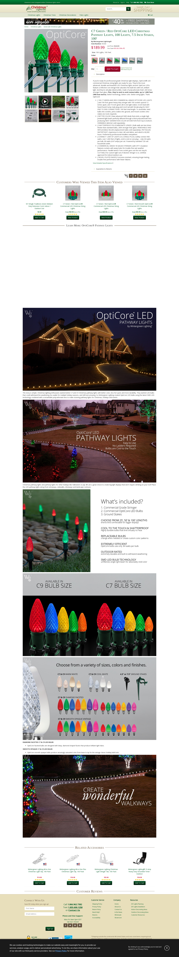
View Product (73, 218)
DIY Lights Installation (138, 907)
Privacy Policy (96, 907)
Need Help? (96, 912)
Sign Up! (50, 929)
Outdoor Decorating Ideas (139, 912)
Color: (93, 55)
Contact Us (74, 910)
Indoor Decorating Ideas (139, 909)
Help (127, 2)
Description (99, 74)
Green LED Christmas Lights (52, 27)
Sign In (123, 2)
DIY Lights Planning (137, 904)
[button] (81, 63)
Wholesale (118, 915)
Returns (94, 915)
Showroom (118, 918)
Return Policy (96, 909)
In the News (118, 912)
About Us (116, 2)
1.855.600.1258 (75, 907)
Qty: (93, 69)
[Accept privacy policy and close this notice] (166, 948)
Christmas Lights (36, 27)
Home (26, 27)
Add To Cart (112, 69)
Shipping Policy (97, 904)
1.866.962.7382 (75, 904)
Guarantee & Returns (103, 169)
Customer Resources (138, 915)
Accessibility (96, 918)
